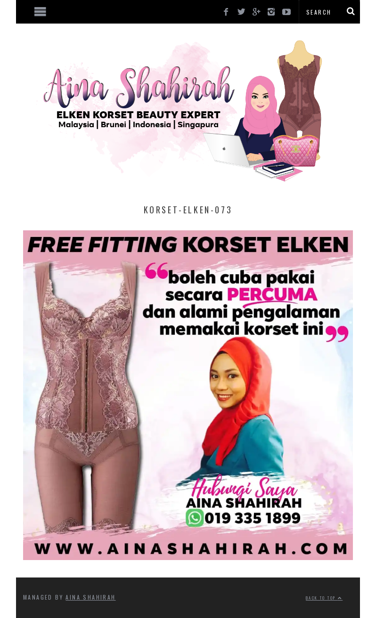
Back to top (324, 598)
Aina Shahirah (90, 597)
